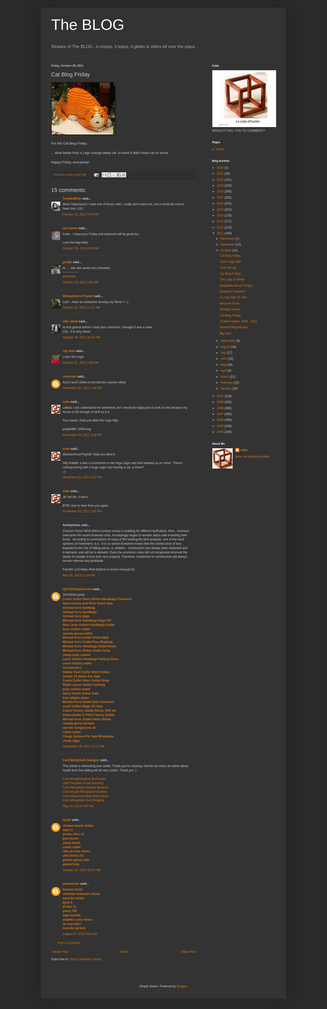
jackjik (67, 262)
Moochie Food (229, 303)
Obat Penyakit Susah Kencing (83, 783)
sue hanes (70, 228)
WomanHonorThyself (78, 296)
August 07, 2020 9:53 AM (80, 934)
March (225, 377)
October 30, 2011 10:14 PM (81, 337)
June (224, 358)
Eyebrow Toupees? (233, 291)
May (223, 365)
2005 (221, 426)
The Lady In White (232, 279)
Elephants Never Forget (236, 285)
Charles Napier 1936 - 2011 (238, 321)
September (228, 341)
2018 (221, 191)
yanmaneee (71, 883)
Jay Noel (69, 351)
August (225, 347)
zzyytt (67, 820)
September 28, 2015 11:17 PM (83, 746)
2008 (221, 408)
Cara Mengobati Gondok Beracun (85, 787)
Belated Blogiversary (234, 327)
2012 (221, 227)
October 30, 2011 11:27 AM (81, 307)
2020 (221, 179)
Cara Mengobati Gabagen (81, 760)
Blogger (182, 986)
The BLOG (87, 24)
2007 (221, 414)
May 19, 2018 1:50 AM (78, 806)
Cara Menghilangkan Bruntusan (84, 779)
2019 (221, 185)
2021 (221, 173)
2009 (221, 402)
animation (69, 276)
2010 (221, 396)
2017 (221, 197)
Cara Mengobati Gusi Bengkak (83, 800)
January (226, 388)
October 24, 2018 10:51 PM (81, 870)
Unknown (69, 376)
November (228, 244)
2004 (221, 432)
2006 (221, 420)
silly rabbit (70, 321)
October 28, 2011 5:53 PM (81, 214)
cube (66, 402)
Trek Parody (228, 268)
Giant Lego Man (230, 261)
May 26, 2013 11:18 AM (79, 575)
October (226, 250)
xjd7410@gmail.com (77, 589)
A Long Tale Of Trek (233, 297)
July (223, 353)
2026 (221, 167)
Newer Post (60, 952)
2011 (221, 233)
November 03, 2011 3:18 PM (82, 435)
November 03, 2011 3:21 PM (82, 477)
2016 (221, 203)
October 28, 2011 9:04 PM (81, 248)
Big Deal (225, 333)
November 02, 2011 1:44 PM (82, 388)
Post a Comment (68, 943)
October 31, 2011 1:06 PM (81, 362)
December (228, 238)
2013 (221, 221)
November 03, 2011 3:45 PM (82, 511)
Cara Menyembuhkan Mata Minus (86, 796)
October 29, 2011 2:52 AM (80, 282)
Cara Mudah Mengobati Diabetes (85, 792)
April (223, 370)
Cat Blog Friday (230, 256)
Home (125, 952)
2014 (221, 215)
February (226, 382)
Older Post (188, 952)
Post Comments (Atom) (86, 959)
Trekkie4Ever (72, 198)
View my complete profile (252, 456)
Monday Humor (230, 309)
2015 (221, 209)
